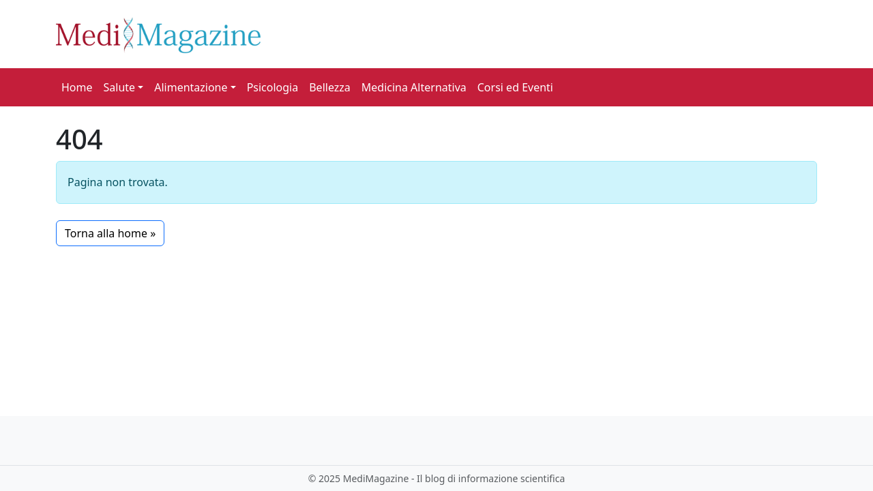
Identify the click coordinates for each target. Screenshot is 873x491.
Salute (120, 87)
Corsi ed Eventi (515, 87)
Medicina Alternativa (414, 87)
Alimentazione (190, 87)
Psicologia (273, 87)
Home (77, 87)
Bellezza (330, 87)
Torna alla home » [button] (110, 233)
